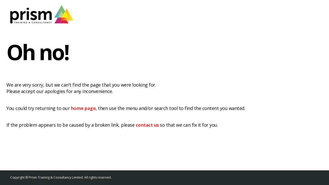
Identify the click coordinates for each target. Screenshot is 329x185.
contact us (147, 125)
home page (83, 108)
